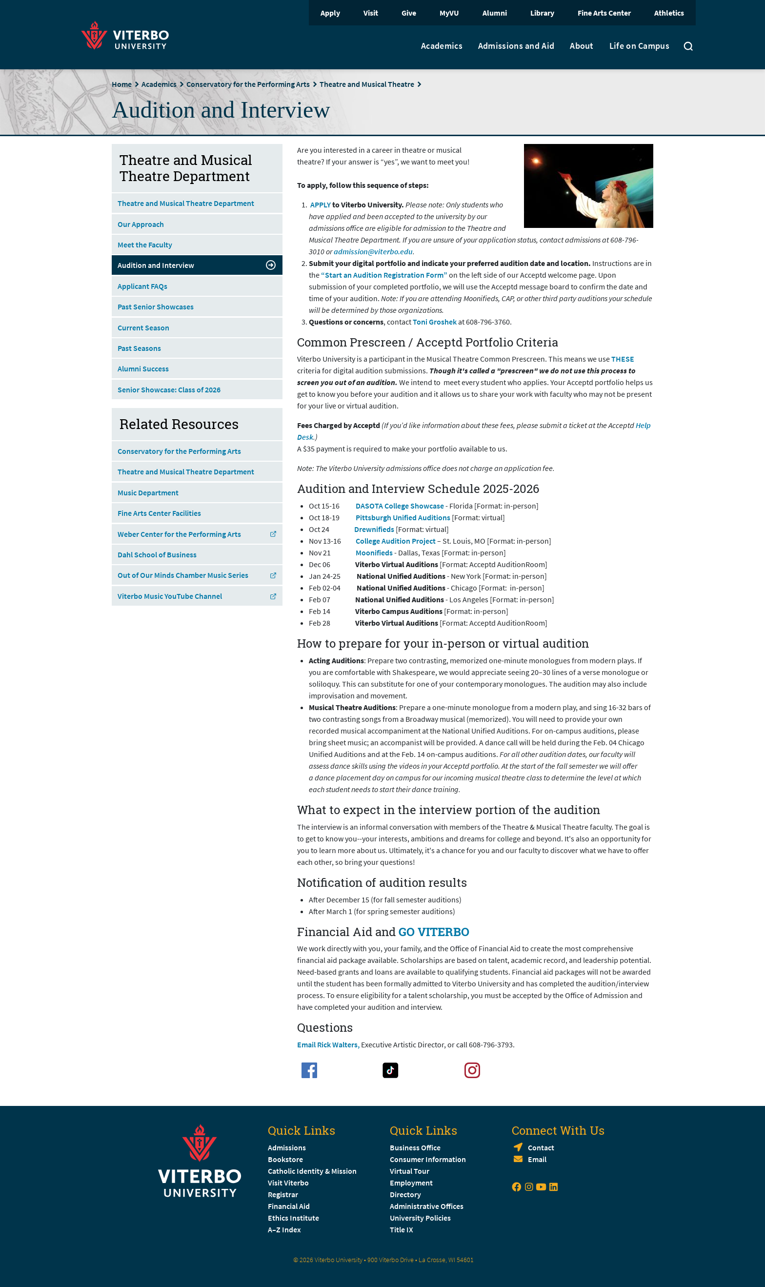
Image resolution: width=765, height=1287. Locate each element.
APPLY (320, 204)
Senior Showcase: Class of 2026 (169, 389)
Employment (411, 1182)
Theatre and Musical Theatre (367, 84)
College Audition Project (396, 541)
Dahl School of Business (157, 554)
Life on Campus (639, 46)
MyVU (449, 13)
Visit (370, 13)
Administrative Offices (426, 1206)
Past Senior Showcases (156, 306)
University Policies (420, 1218)
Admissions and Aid (516, 46)
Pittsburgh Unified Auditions (403, 517)
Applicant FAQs (142, 286)
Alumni (495, 13)
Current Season (143, 327)
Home (122, 84)
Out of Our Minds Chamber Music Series (197, 575)
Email (537, 1159)
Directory (406, 1194)
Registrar (283, 1194)
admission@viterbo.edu (373, 251)
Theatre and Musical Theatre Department (186, 203)
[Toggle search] (688, 47)
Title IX (401, 1229)
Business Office (415, 1147)
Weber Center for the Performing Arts (197, 534)
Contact (541, 1147)
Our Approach (141, 224)
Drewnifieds (375, 529)
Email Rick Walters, (328, 1044)
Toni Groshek (435, 322)
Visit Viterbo (288, 1182)
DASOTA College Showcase (400, 506)
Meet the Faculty (145, 244)
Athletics (669, 13)
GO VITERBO (434, 932)
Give (409, 13)
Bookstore (285, 1159)
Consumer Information (428, 1159)
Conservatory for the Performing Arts (248, 84)
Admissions (287, 1147)
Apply (330, 13)
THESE (622, 359)
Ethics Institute (293, 1218)
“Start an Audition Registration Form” (384, 275)
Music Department (148, 492)
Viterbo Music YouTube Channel (197, 596)
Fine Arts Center (604, 13)
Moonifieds (375, 552)
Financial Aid (289, 1206)
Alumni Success (143, 368)
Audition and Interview (197, 265)
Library (542, 13)
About (582, 46)
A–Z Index (284, 1229)
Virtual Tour (409, 1171)
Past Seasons (139, 348)
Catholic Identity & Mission (312, 1171)
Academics (442, 46)
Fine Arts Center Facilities (159, 513)
